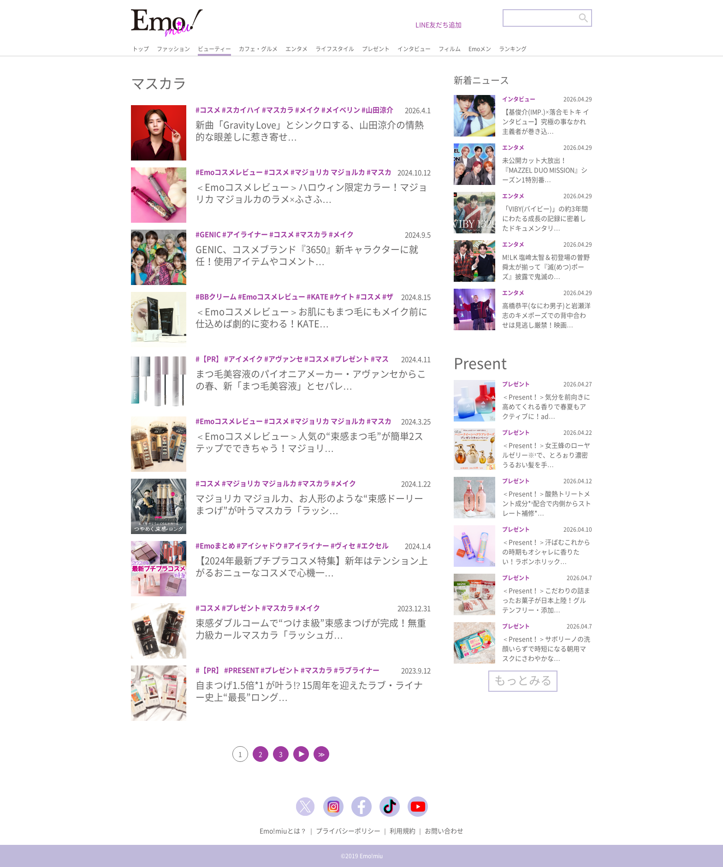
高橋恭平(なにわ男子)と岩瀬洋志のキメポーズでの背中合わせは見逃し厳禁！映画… (546, 315)
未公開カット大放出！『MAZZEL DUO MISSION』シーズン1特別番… (544, 169)
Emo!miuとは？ (283, 830)
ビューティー (214, 49)
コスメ (210, 110)
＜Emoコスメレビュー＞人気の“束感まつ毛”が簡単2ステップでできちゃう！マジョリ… (309, 442)
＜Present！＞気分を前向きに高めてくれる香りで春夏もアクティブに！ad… (546, 406)
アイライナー (247, 234)
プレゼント (376, 49)
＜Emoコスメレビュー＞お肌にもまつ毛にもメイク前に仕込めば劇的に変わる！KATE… (311, 317)
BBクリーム (218, 296)
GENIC (210, 234)
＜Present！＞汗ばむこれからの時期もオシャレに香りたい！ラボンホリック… (546, 551)
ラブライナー (358, 670)
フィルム (450, 49)
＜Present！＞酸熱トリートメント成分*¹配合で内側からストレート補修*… (546, 503)
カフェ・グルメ (258, 49)
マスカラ (280, 110)
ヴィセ (345, 545)
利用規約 (402, 830)
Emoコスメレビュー (231, 172)
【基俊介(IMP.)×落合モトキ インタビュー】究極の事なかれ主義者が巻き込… (545, 121)
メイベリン (343, 110)
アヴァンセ (285, 359)
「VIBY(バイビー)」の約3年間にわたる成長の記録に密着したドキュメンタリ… (545, 218)
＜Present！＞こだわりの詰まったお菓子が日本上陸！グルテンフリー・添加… (546, 600)
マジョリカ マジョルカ (330, 172)
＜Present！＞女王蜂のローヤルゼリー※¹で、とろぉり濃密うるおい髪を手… (546, 454)
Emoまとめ (217, 545)
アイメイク (245, 359)
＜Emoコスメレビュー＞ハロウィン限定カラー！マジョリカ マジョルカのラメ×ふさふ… (311, 193)
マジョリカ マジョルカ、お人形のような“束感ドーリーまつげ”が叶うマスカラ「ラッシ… (309, 504)
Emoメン (479, 49)
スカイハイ (243, 110)
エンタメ (296, 49)
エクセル (375, 545)
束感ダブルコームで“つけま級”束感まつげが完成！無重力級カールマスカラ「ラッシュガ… (311, 628)
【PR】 (211, 359)
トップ (140, 49)
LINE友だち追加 (438, 24)
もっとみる (523, 680)
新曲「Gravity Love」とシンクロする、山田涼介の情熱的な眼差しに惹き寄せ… (310, 130)
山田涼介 (379, 110)
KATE (319, 296)
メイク (309, 110)
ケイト (344, 296)
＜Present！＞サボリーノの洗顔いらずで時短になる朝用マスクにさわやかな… (546, 648)
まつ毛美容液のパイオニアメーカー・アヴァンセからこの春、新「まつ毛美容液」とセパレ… (311, 379)
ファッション (173, 49)
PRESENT (243, 670)
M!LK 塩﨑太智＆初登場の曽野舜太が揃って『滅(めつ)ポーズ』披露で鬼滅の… (546, 266)
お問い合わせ (444, 830)
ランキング (513, 49)
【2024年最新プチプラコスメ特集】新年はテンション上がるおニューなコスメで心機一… (312, 566)
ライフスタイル (334, 49)
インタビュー (414, 49)
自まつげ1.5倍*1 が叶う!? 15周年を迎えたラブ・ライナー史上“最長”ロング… (309, 691)
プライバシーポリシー (348, 830)
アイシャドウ (261, 545)
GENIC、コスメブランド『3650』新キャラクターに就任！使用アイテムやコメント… (307, 255)
